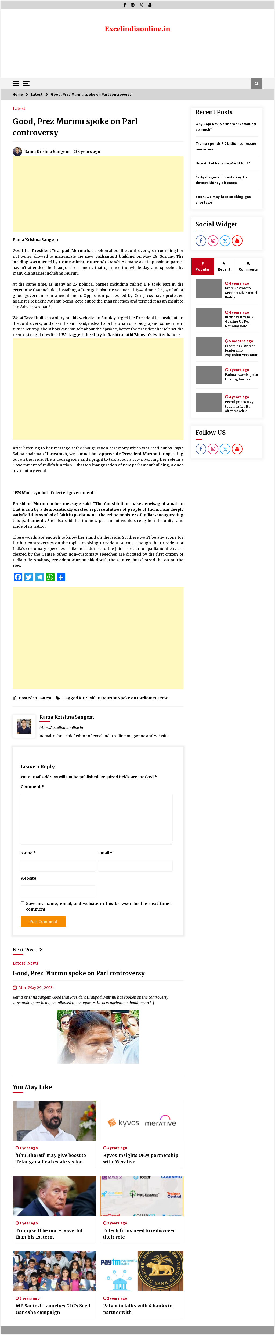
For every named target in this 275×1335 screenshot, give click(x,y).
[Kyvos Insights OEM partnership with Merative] (142, 1121)
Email (105, 853)
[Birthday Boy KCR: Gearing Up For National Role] (209, 317)
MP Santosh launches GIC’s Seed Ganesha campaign (53, 1309)
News (32, 963)
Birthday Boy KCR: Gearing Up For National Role (239, 321)
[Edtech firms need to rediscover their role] (142, 1196)
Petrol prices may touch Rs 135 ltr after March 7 (239, 406)
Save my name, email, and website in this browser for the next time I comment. (99, 906)
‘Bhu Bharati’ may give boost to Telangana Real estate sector (51, 1158)
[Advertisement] (98, 194)
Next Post (27, 949)
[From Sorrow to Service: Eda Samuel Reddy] (209, 288)
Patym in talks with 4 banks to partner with (137, 1309)
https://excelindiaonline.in (61, 727)
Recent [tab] (224, 266)
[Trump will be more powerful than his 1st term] (54, 1196)
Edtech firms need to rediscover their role (139, 1234)
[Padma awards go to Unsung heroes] (209, 375)
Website (28, 878)
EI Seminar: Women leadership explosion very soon (241, 350)
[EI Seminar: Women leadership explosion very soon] (209, 346)
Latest (19, 108)
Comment (32, 786)
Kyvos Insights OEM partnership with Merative (140, 1158)
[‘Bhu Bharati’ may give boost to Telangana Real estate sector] (54, 1121)
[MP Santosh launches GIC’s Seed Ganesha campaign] (54, 1271)
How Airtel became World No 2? (223, 163)
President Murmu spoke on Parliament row (125, 698)
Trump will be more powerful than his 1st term (49, 1234)
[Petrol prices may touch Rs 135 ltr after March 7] (209, 402)
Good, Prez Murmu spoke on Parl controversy (79, 973)
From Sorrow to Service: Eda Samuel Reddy (241, 292)
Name (28, 853)
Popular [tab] (203, 266)
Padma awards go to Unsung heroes (241, 377)
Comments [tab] (248, 266)
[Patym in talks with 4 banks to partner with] (142, 1271)
